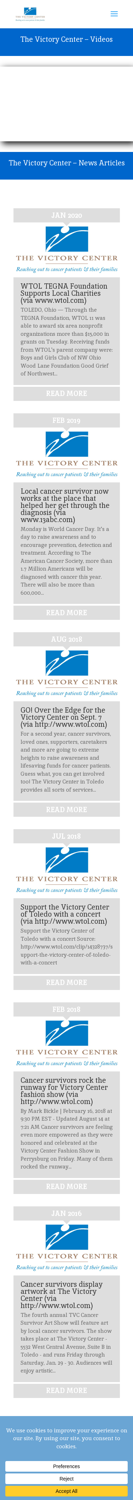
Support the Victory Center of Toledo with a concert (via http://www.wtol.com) (65, 914)
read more (66, 393)
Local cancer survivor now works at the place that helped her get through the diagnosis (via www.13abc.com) (65, 505)
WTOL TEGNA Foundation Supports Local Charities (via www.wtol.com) (64, 293)
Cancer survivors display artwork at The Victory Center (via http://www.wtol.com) (61, 1295)
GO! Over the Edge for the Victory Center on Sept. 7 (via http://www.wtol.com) (64, 717)
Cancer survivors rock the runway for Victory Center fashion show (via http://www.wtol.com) (64, 1091)
